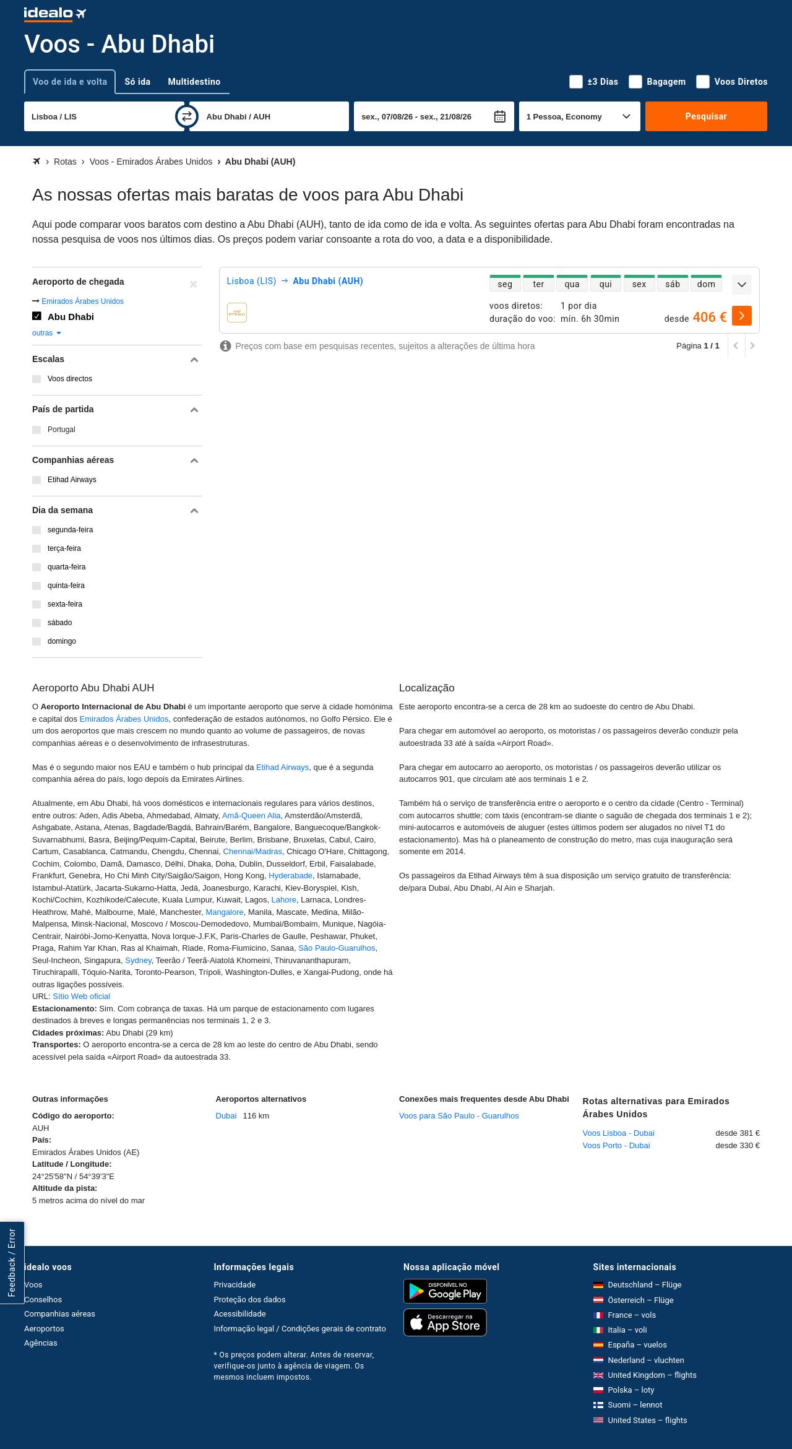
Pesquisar (706, 116)
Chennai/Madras (252, 851)
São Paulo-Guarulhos (336, 948)
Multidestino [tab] (194, 82)
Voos (33, 1284)
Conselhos (43, 1299)
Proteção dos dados (250, 1299)
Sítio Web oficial (81, 996)
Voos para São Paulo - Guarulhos (459, 1115)
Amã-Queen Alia (251, 815)
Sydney (138, 960)
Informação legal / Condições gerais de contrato (300, 1328)
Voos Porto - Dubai (616, 1145)
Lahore (284, 899)
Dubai (226, 1115)
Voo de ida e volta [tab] (70, 82)
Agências (41, 1342)
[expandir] (742, 285)
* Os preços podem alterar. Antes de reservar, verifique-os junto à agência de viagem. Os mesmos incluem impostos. (294, 1366)
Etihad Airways (282, 767)
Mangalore (224, 912)
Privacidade (235, 1284)
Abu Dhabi (71, 316)
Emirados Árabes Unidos (82, 301)
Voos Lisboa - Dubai (619, 1133)
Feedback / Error (12, 1262)
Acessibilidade (240, 1313)
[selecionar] (742, 316)
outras (47, 333)
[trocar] (187, 116)
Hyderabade (290, 875)
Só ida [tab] (137, 82)
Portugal (61, 429)
